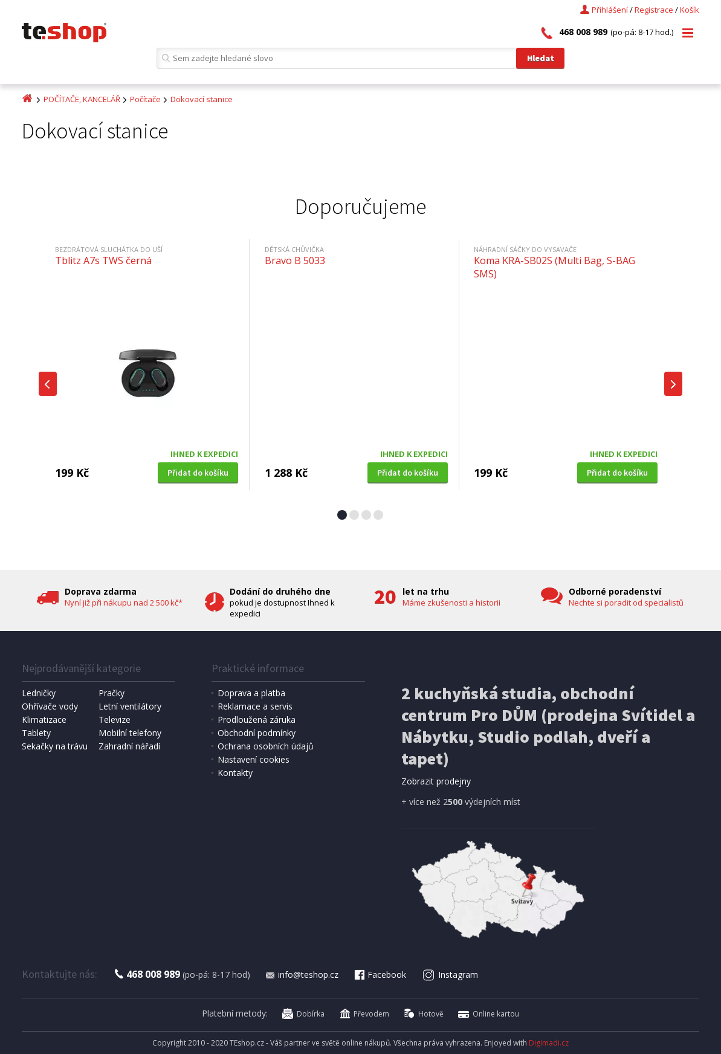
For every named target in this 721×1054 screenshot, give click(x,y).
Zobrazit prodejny (436, 781)
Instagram (450, 974)
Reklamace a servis (255, 706)
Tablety (36, 733)
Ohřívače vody (50, 706)
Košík (689, 9)
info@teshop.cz (301, 974)
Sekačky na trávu (55, 746)
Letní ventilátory (130, 706)
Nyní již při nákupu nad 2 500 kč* (124, 602)
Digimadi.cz (549, 1043)
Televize (115, 719)
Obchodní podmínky (257, 733)
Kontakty (235, 772)
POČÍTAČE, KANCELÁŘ (82, 99)
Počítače (145, 99)
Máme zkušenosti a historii (451, 602)
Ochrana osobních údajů (266, 746)
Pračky (111, 693)
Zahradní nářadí (129, 746)
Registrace (654, 9)
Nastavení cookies (253, 759)
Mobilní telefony (130, 733)
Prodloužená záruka (257, 719)
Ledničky (39, 693)
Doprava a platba (251, 693)
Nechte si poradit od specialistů (626, 602)
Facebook (379, 974)
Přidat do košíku (197, 472)
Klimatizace (44, 719)
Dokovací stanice (201, 99)
